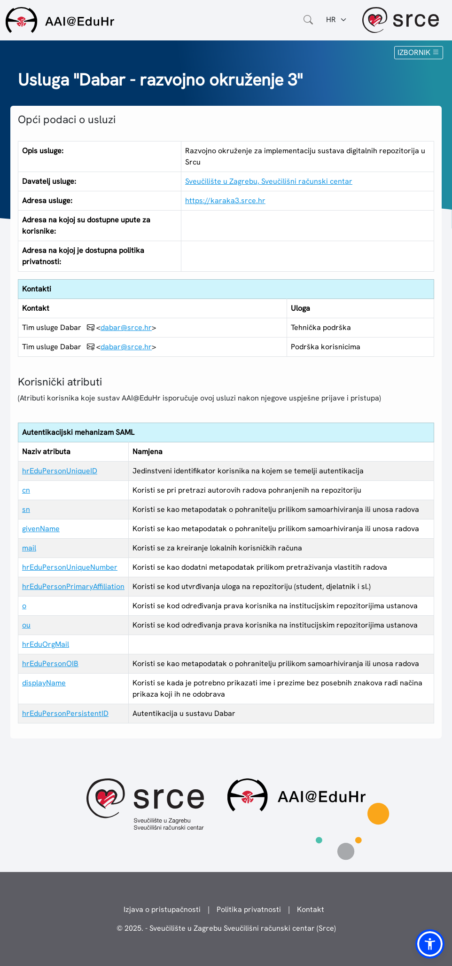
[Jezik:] (336, 19)
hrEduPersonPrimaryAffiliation (73, 586)
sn (26, 509)
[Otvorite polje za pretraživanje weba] (308, 19)
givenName (41, 529)
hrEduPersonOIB (50, 663)
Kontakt (310, 909)
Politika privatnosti (249, 909)
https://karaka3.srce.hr (225, 200)
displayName (44, 683)
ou (26, 625)
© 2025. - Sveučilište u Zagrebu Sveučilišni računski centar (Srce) (226, 928)
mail (29, 548)
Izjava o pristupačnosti (162, 909)
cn (26, 490)
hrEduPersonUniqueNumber (69, 567)
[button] (430, 944)
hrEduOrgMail (45, 644)
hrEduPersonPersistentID (65, 713)
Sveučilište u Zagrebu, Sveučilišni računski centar (268, 181)
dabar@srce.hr (126, 327)
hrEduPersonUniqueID (59, 471)
